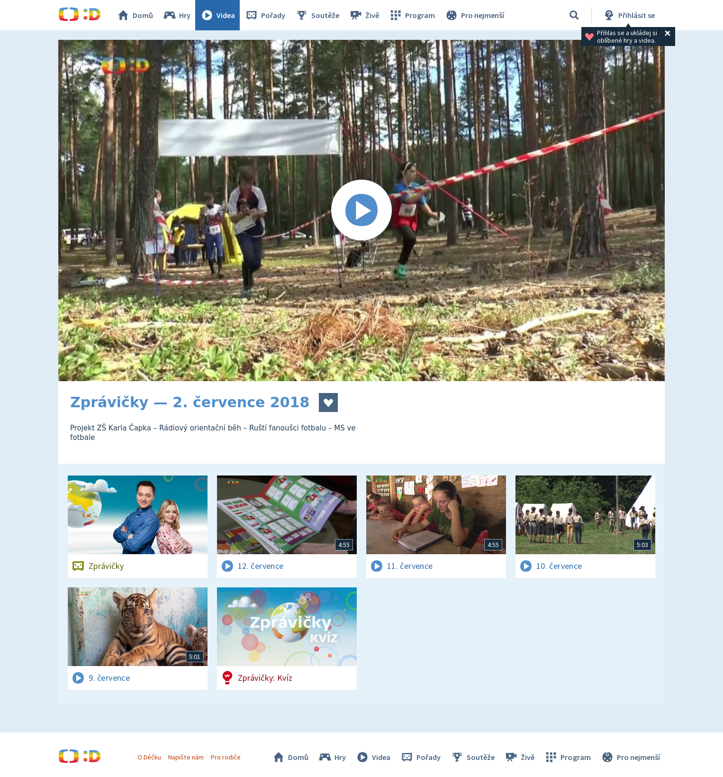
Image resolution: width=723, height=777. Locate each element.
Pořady (264, 15)
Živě (364, 15)
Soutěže (317, 15)
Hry (176, 15)
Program (412, 15)
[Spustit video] (361, 210)
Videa (217, 15)
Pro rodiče (226, 757)
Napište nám (185, 757)
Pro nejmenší (474, 15)
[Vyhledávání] (574, 15)
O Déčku (149, 757)
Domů (134, 15)
